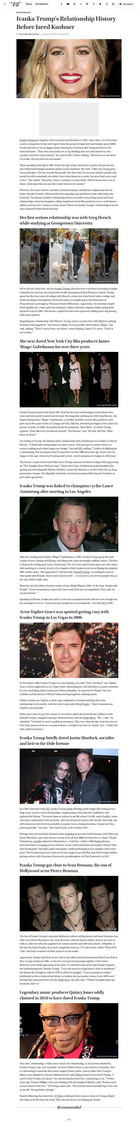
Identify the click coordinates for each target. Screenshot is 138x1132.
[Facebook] (61, 4)
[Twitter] (81, 4)
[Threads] (107, 4)
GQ (44, 165)
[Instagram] (74, 4)
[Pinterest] (94, 4)
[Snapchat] (100, 4)
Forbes (98, 841)
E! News (59, 1096)
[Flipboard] (87, 4)
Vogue (49, 147)
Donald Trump (82, 572)
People (85, 704)
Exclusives (42, 4)
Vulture (79, 1074)
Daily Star (63, 980)
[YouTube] (68, 4)
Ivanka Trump (27, 140)
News (29, 4)
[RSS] (113, 4)
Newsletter (126, 4)
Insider (38, 841)
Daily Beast (89, 717)
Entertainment (23, 12)
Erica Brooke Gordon (29, 34)
